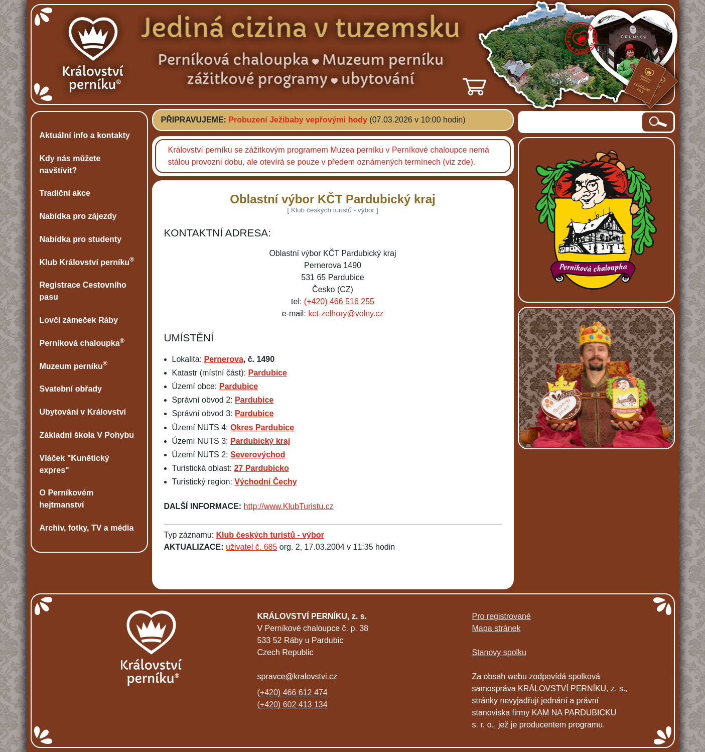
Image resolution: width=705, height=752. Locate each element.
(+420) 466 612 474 (292, 692)
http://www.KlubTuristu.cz (289, 506)
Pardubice (267, 372)
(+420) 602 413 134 (292, 704)
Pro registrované (501, 616)
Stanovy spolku (499, 652)
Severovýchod (257, 454)
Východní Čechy (265, 481)
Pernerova (223, 359)
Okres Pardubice (262, 427)
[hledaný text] (580, 122)
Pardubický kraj (260, 441)
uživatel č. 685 (251, 547)
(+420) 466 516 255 (339, 301)
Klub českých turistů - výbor (270, 535)
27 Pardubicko (261, 468)
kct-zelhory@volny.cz (345, 313)
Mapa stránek (496, 628)
